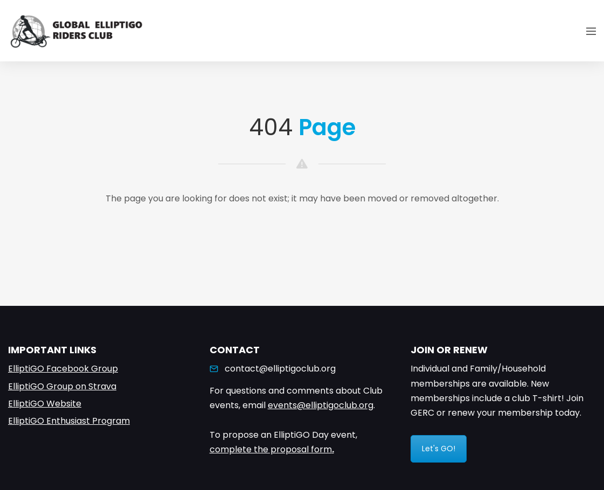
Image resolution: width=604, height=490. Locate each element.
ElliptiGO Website (44, 403)
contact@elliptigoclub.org (280, 368)
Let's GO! (438, 448)
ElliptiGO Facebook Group (63, 368)
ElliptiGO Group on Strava (62, 386)
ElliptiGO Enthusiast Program (69, 421)
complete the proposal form (271, 449)
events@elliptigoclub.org (320, 405)
